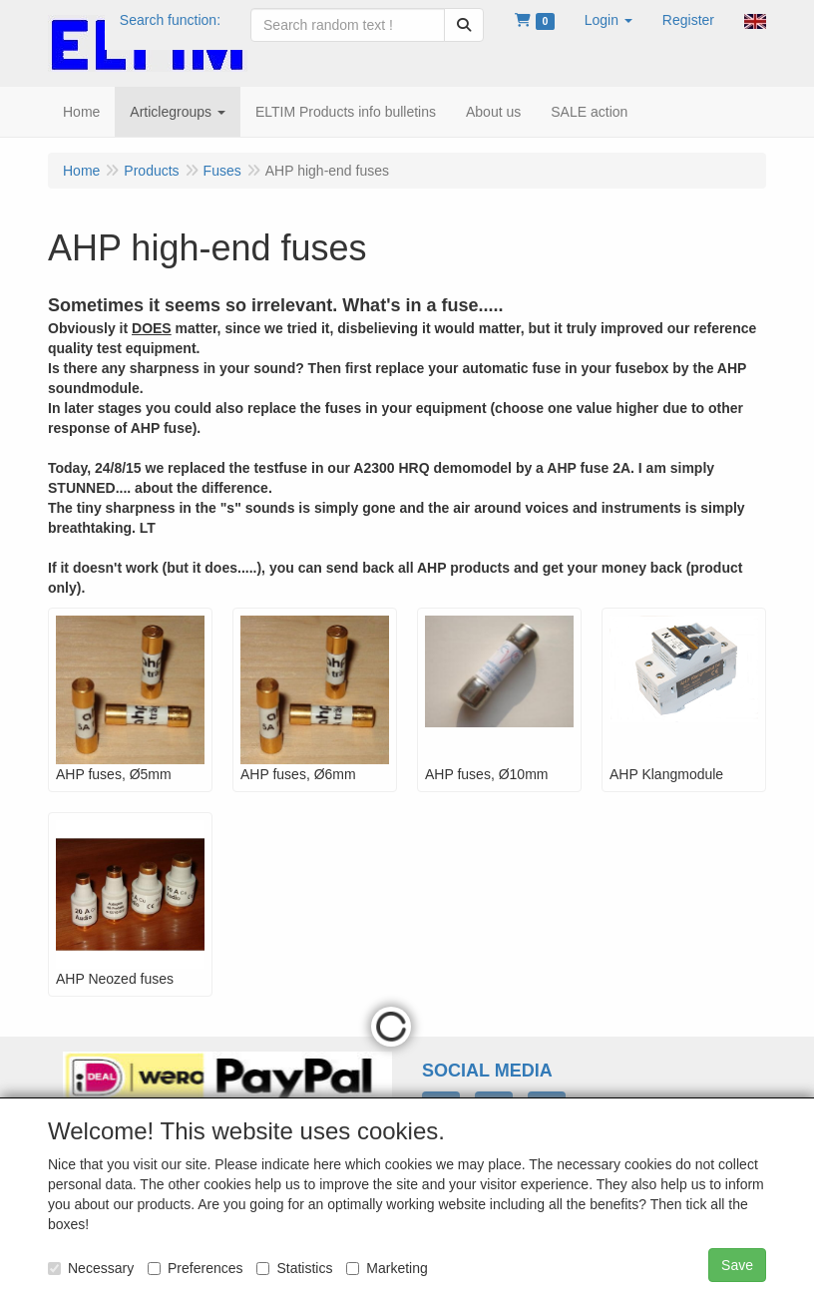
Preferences (195, 1268)
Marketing (386, 1268)
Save (737, 1265)
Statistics (294, 1268)
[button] (608, 20)
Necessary (91, 1268)
